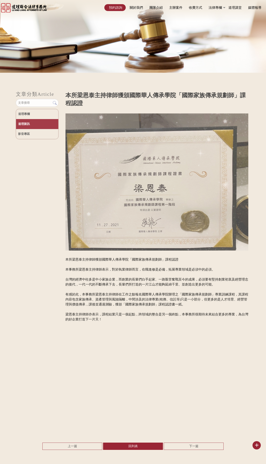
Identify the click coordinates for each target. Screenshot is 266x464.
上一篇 (72, 446)
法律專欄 (215, 7)
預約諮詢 (115, 7)
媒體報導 (254, 7)
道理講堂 (235, 7)
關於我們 (136, 7)
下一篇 (193, 446)
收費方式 (195, 7)
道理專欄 (24, 114)
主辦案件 (175, 7)
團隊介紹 (156, 7)
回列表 (133, 446)
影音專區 (24, 133)
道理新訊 (24, 124)
